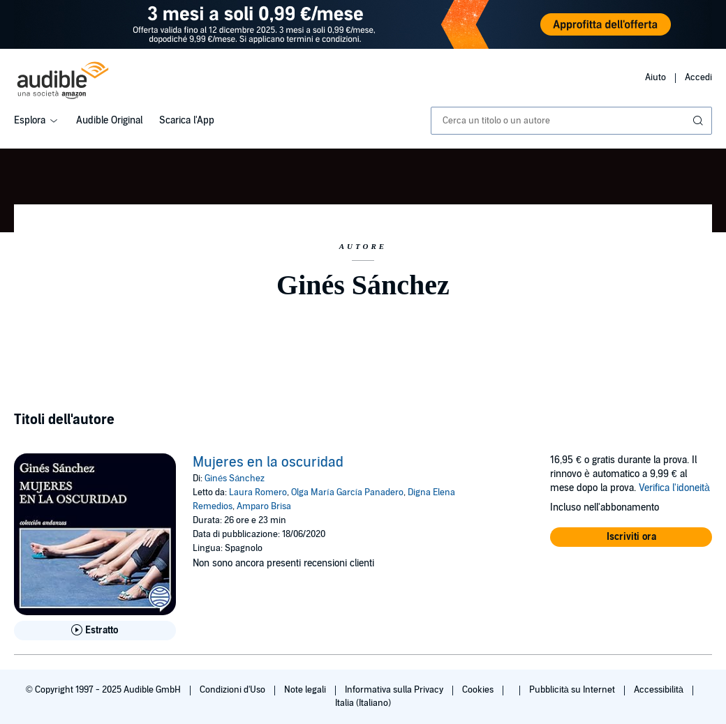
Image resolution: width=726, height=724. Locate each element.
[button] (631, 537)
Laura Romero (258, 492)
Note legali (306, 689)
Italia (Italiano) (363, 703)
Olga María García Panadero (347, 492)
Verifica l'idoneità (674, 488)
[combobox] (571, 121)
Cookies (479, 689)
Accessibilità (660, 689)
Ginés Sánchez (235, 478)
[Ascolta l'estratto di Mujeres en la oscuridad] (95, 630)
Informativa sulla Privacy (395, 689)
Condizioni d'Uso (233, 689)
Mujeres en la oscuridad (268, 462)
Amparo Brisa (264, 506)
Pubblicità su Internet (573, 689)
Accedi (698, 77)
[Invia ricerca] (699, 121)
